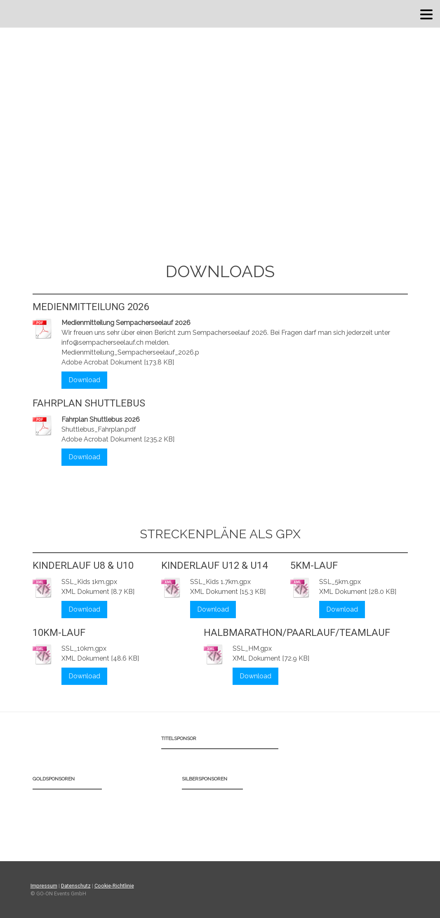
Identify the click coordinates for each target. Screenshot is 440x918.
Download (84, 380)
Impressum (44, 886)
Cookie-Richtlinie (114, 886)
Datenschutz (76, 886)
